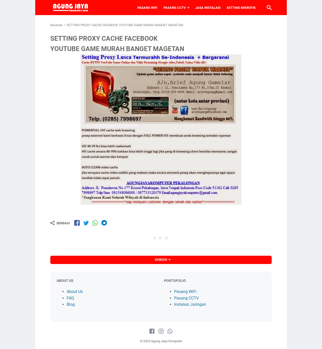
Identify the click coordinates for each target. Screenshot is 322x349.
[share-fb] (77, 223)
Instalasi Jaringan (190, 304)
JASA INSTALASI (208, 8)
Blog (71, 304)
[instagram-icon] (161, 331)
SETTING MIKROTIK (241, 8)
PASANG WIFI (147, 8)
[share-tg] (104, 223)
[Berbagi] (60, 223)
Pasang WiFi (185, 291)
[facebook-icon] (152, 331)
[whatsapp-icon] (170, 331)
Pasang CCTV (186, 298)
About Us (75, 291)
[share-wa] (95, 223)
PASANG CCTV (175, 8)
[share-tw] (86, 223)
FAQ (70, 298)
